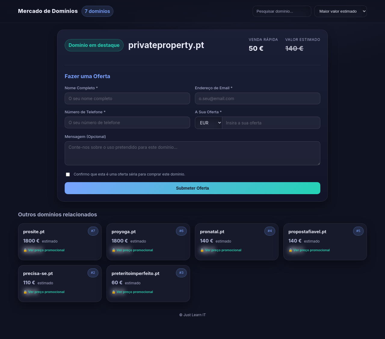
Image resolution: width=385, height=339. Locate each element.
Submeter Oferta (192, 188)
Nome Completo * (81, 87)
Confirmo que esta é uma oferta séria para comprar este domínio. (129, 174)
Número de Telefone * (85, 111)
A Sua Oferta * (208, 111)
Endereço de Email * (214, 87)
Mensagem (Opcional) (85, 136)
